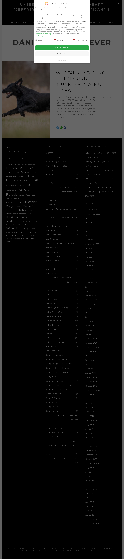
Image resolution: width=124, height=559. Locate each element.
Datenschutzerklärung (43, 32)
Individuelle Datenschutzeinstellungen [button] (62, 57)
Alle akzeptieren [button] (62, 46)
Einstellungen (40, 34)
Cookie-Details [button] (62, 59)
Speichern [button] (62, 52)
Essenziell (40, 39)
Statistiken (59, 39)
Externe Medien (80, 39)
